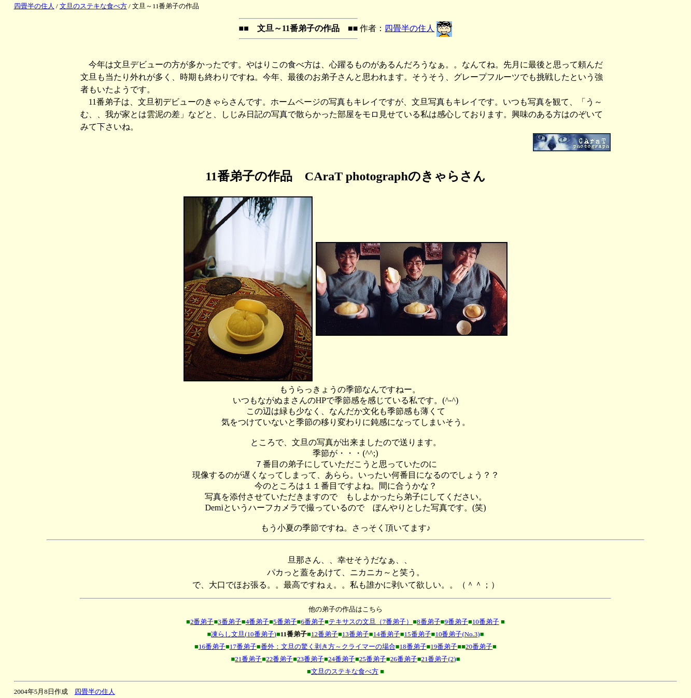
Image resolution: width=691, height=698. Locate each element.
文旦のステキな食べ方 (93, 6)
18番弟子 (413, 646)
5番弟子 (285, 621)
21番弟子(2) (438, 659)
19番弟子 (443, 646)
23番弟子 (310, 659)
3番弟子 (230, 621)
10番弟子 (485, 621)
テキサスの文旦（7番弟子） (371, 621)
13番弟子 (355, 634)
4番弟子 (258, 621)
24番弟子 (341, 659)
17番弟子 (243, 646)
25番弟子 (372, 659)
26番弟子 (403, 659)
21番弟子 (248, 659)
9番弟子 (456, 621)
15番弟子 (417, 634)
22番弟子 (279, 659)
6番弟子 (313, 621)
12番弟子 (324, 634)
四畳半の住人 (34, 6)
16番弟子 (212, 646)
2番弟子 (202, 621)
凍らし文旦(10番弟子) (243, 634)
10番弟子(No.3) (457, 634)
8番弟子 (429, 621)
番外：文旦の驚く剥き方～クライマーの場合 (328, 646)
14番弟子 (386, 634)
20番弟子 (479, 646)
